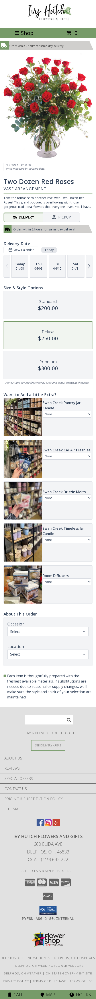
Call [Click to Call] (15, 995)
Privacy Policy (16, 981)
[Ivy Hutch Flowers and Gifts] (48, 21)
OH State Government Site (69, 973)
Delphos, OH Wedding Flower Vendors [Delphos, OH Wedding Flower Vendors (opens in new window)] (49, 966)
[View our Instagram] (48, 824)
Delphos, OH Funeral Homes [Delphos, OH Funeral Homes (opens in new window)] (26, 958)
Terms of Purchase (49, 981)
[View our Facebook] (40, 824)
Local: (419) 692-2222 (48, 860)
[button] (48, 910)
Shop (24, 32)
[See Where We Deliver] (48, 745)
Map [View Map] (48, 995)
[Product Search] (49, 720)
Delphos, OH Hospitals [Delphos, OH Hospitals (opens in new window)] (74, 958)
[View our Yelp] (56, 824)
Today (49, 250)
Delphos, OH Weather (23, 973)
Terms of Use (81, 981)
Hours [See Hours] (80, 995)
